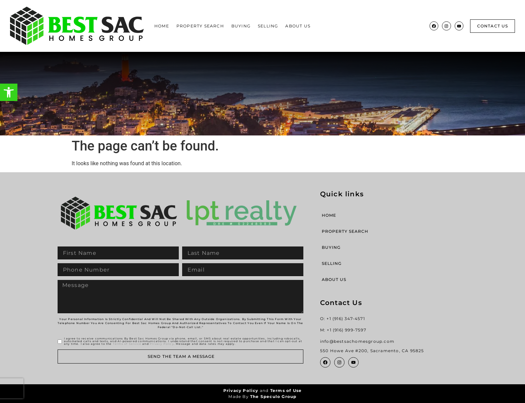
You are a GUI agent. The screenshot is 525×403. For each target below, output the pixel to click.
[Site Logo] (77, 26)
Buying (240, 25)
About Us (297, 25)
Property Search (200, 25)
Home (161, 25)
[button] (8, 92)
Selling (268, 25)
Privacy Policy (162, 343)
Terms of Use (286, 390)
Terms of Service (127, 343)
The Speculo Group (273, 396)
